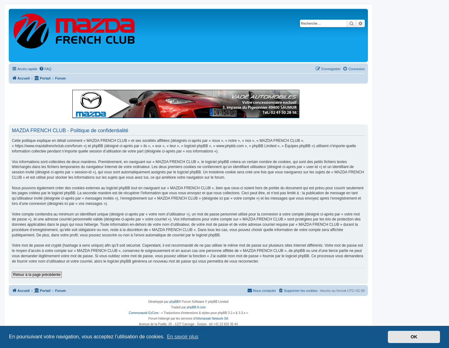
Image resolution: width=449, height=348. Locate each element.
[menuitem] (45, 69)
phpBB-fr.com (196, 307)
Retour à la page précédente (36, 275)
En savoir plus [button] (182, 336)
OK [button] (414, 336)
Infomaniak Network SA (212, 318)
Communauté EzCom (144, 313)
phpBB (174, 301)
